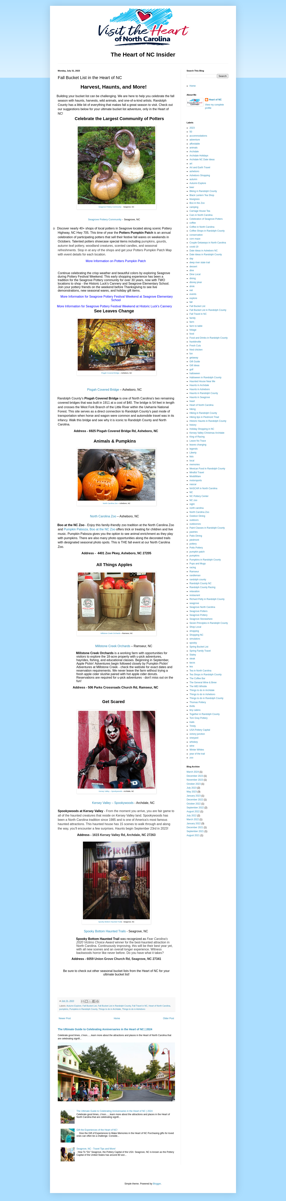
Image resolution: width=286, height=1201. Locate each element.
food (192, 333)
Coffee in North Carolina (202, 227)
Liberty (193, 452)
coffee (193, 222)
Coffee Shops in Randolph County (207, 230)
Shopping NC (196, 635)
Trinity (193, 726)
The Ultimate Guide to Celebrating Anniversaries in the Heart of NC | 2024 (105, 1029)
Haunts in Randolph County (204, 393)
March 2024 (193, 771)
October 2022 (194, 803)
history (193, 425)
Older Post (168, 1018)
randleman (195, 575)
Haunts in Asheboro (200, 389)
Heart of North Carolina (159, 1006)
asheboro (194, 171)
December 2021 (195, 827)
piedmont (194, 540)
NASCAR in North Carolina (203, 488)
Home (117, 1018)
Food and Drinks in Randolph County (209, 337)
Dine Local (195, 274)
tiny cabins (195, 710)
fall (191, 302)
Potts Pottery (196, 547)
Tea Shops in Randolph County (205, 674)
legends (194, 448)
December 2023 (195, 776)
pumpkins (63, 1009)
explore (193, 298)
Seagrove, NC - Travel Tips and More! (96, 1148)
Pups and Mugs (198, 563)
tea (191, 666)
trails (192, 722)
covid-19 (194, 246)
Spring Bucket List (199, 646)
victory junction (197, 734)
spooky (193, 642)
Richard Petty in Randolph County (207, 599)
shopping (194, 631)
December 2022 (195, 799)
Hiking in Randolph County (203, 413)
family (193, 318)
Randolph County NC (200, 583)
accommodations (198, 135)
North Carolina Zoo (110, 503)
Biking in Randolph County (203, 191)
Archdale (194, 151)
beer (192, 187)
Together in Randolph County (205, 714)
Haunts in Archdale (199, 385)
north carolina (197, 508)
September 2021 (195, 831)
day (191, 258)
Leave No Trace (198, 440)
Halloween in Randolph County (205, 377)
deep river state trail (200, 262)
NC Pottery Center (199, 496)
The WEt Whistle (198, 686)
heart (192, 401)
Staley (193, 654)
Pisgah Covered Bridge (110, 373)
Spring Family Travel (200, 650)
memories (195, 464)
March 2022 (193, 819)
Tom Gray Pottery (199, 718)
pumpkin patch (197, 551)
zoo (191, 757)
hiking (193, 409)
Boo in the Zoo (197, 203)
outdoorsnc (195, 524)
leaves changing (198, 444)
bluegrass (195, 199)
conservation (196, 235)
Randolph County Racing (202, 587)
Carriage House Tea (200, 211)
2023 (192, 127)
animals (193, 147)
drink (192, 286)
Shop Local (195, 627)
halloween (195, 373)
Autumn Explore (73, 1006)
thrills (192, 706)
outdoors (194, 520)
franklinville (195, 341)
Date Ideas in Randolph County (206, 254)
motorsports (196, 480)
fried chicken (196, 349)
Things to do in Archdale (109, 1009)
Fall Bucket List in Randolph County (114, 1006)
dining (193, 278)
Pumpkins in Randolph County (83, 1009)
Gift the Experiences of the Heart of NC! (97, 1130)
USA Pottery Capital (200, 730)
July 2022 (191, 815)
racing (193, 567)
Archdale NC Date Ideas (202, 159)
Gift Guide (195, 361)
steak (192, 658)
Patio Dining (196, 535)
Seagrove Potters (199, 611)
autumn (193, 179)
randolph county (198, 579)
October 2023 (194, 784)
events (193, 294)
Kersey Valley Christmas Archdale (207, 432)
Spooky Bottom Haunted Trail (109, 922)
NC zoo (193, 500)
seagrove (194, 603)
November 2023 (195, 779)
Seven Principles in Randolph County (209, 623)
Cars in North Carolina (201, 215)
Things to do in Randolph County (206, 698)
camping (194, 207)
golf (191, 369)
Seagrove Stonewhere (201, 619)
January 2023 (194, 795)
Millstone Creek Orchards (110, 633)
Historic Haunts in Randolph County (208, 421)
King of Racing (197, 436)
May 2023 (192, 791)
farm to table (196, 326)
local (192, 460)
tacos (192, 662)
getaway (194, 357)
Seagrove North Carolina (202, 607)
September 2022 (195, 807)
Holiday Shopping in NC (202, 429)
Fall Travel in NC (140, 1006)
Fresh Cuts (195, 345)
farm (192, 322)
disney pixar (196, 282)
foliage (193, 330)
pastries (194, 532)
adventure (195, 139)
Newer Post (65, 1018)
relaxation (195, 591)
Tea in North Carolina (200, 670)
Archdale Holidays (199, 155)
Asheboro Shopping (200, 175)
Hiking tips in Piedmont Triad (204, 417)
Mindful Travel (197, 472)
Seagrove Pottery (199, 615)
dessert (193, 266)
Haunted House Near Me (202, 381)
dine (192, 270)
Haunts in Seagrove (200, 397)
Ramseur (194, 571)
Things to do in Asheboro (133, 1009)
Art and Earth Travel (200, 167)
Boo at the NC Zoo (102, 529)
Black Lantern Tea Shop (202, 195)
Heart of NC (215, 99)
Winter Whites (197, 749)
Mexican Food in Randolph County (207, 468)
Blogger (157, 1183)
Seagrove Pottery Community (109, 207)
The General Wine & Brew (203, 682)
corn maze (195, 238)
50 (191, 131)
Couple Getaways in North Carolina (208, 242)
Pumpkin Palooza (76, 529)
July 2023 (191, 787)
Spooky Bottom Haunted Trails (105, 931)
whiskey (194, 742)
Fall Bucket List (90, 1006)
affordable (195, 143)
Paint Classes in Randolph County (207, 527)
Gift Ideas (194, 365)
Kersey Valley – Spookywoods (110, 791)
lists (192, 456)
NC (191, 492)
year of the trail (197, 753)
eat (191, 290)
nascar (193, 484)
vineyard (194, 737)
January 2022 (194, 823)
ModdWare (195, 476)
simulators (195, 638)
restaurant (195, 595)
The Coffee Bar (197, 678)
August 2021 (193, 835)
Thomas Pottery (198, 702)
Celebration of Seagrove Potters (206, 219)
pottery (193, 543)
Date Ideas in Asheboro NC (204, 250)
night (192, 504)
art (191, 163)
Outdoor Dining (197, 516)
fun (191, 353)
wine (192, 745)
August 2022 (193, 811)
